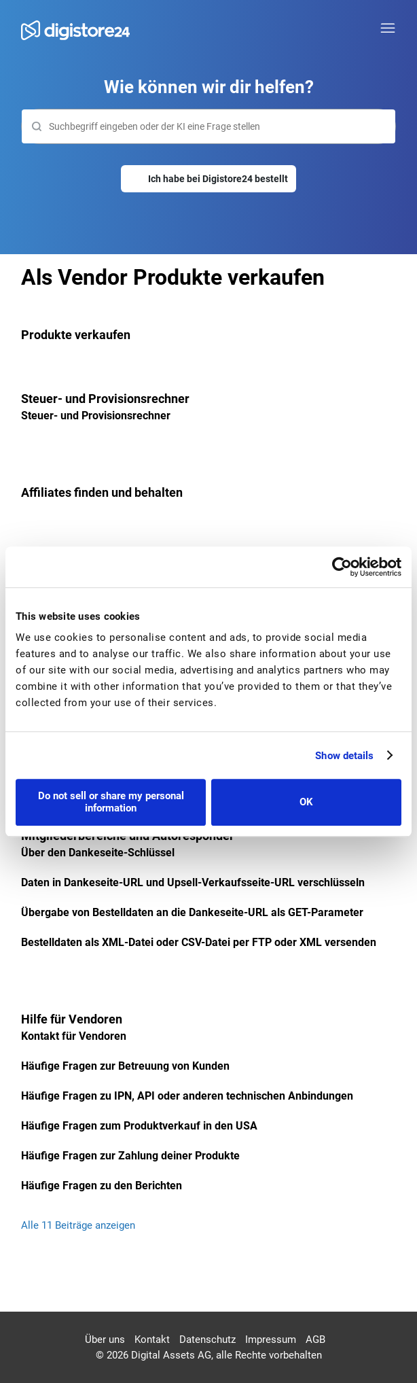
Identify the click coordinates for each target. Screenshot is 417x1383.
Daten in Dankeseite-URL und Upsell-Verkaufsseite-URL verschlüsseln (193, 882)
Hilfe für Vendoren (71, 1019)
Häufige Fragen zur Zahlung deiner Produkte (130, 1155)
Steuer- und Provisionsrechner (105, 398)
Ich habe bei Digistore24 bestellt (218, 178)
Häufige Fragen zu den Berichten (101, 1185)
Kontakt (152, 1339)
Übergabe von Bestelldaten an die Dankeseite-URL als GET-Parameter (192, 912)
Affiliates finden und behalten (102, 492)
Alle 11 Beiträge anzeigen (78, 1225)
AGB (315, 1339)
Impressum (270, 1339)
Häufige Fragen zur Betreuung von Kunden (125, 1066)
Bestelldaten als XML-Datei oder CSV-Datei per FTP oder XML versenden (198, 942)
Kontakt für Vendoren (73, 1036)
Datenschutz (207, 1339)
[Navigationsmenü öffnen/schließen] (388, 28)
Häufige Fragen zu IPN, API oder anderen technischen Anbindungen (187, 1095)
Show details (344, 756)
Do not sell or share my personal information (111, 802)
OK (306, 802)
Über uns (105, 1339)
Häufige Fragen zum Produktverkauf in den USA (139, 1125)
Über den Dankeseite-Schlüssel (98, 852)
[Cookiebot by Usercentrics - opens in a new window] (342, 567)
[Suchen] (209, 126)
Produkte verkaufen (75, 335)
